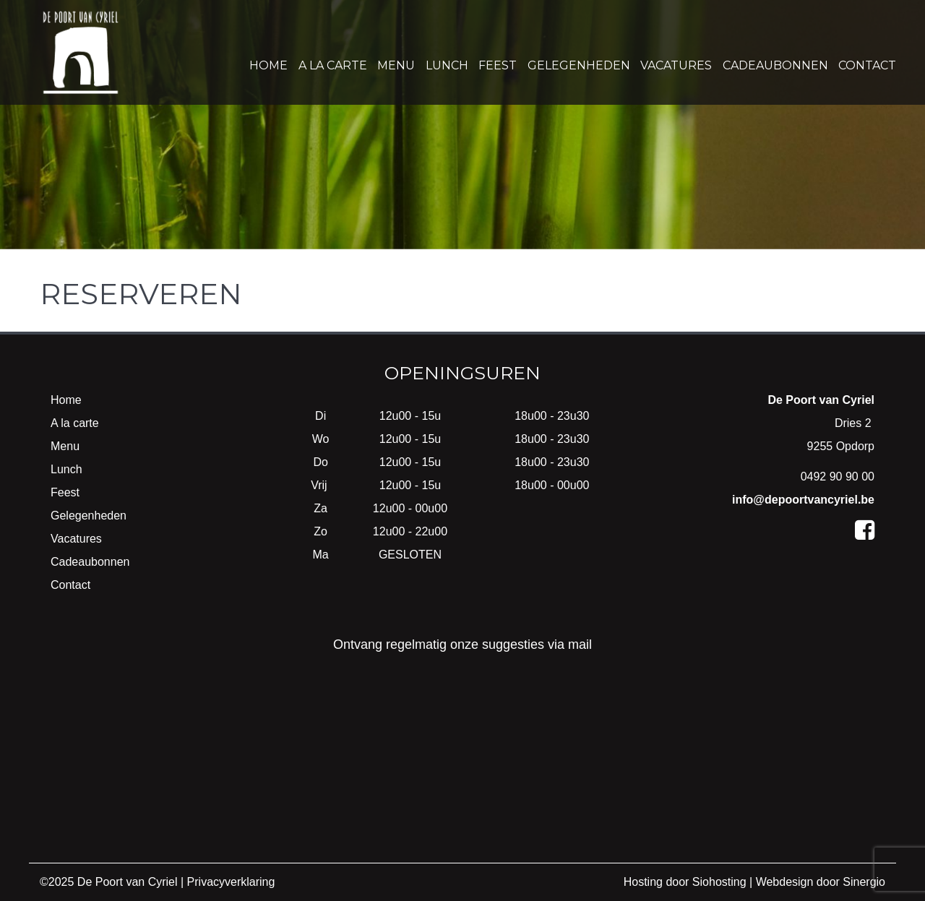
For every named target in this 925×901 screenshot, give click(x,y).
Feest (497, 65)
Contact (867, 65)
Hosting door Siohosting (685, 882)
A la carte (332, 65)
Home (268, 65)
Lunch (447, 65)
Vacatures (676, 65)
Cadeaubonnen (775, 65)
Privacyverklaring (231, 882)
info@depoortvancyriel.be (803, 499)
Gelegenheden (579, 65)
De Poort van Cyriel (127, 882)
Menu (396, 65)
